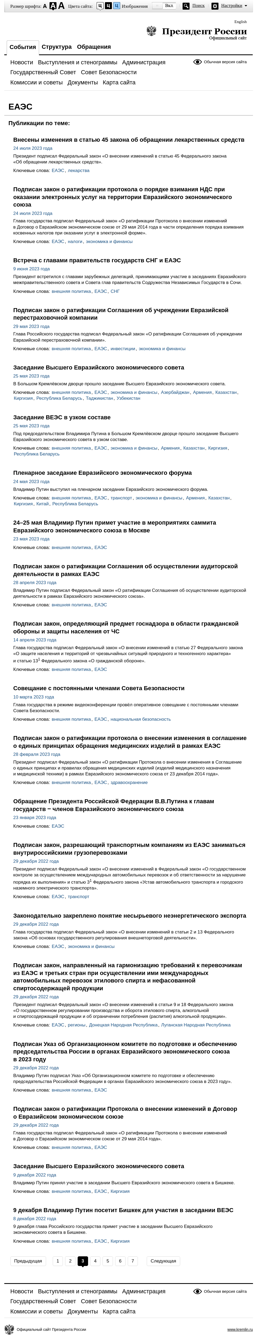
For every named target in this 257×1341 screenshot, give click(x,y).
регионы (77, 1025)
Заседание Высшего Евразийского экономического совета (98, 367)
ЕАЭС (58, 170)
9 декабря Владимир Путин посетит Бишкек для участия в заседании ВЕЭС (123, 1210)
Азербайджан (175, 392)
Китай (42, 503)
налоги (75, 241)
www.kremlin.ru (240, 1329)
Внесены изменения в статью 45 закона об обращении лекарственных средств (129, 139)
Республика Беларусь (59, 398)
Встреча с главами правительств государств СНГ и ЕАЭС (97, 260)
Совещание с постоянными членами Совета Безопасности (99, 688)
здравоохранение (129, 782)
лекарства (79, 170)
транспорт (121, 497)
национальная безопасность (141, 719)
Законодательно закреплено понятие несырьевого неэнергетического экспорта (129, 915)
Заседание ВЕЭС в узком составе (62, 417)
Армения (202, 392)
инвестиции (123, 348)
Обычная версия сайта (225, 61)
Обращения (94, 46)
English (241, 22)
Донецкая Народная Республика (123, 1025)
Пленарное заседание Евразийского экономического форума (102, 472)
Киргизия (23, 398)
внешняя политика (71, 291)
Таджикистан (99, 398)
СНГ (115, 291)
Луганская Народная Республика (195, 1025)
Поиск (198, 5)
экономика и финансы (109, 241)
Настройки (231, 5)
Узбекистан (128, 398)
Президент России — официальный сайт (196, 32)
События (23, 47)
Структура (57, 46)
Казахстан (226, 392)
